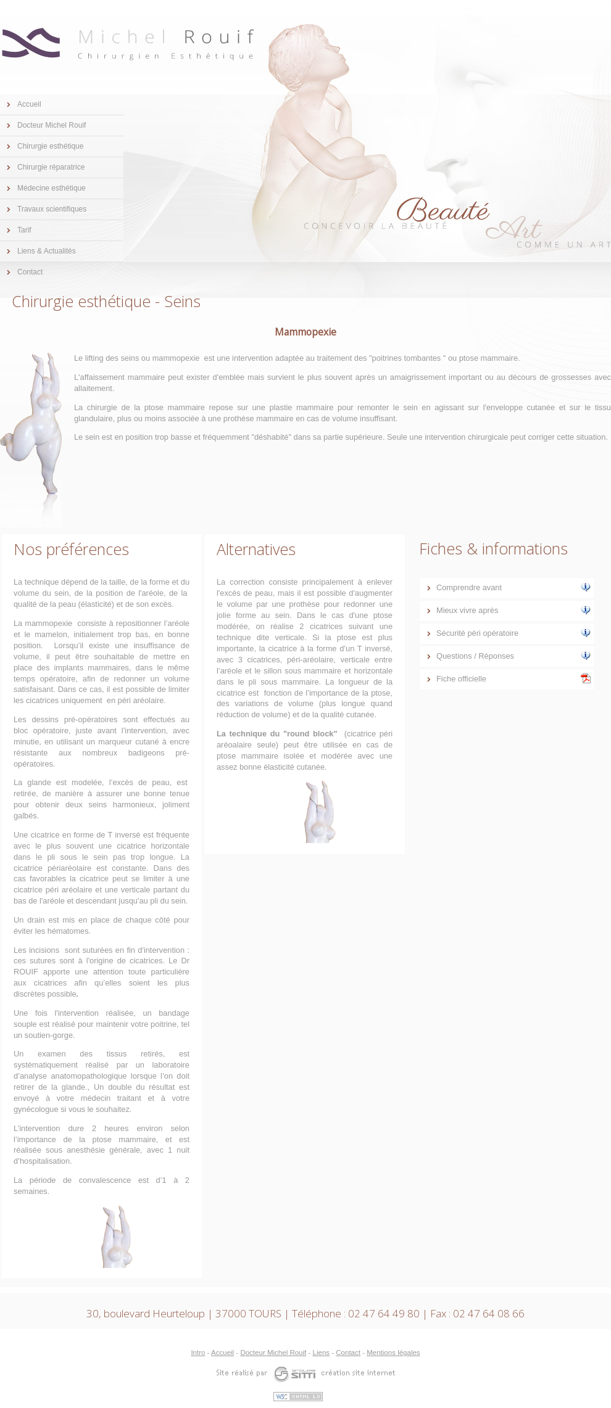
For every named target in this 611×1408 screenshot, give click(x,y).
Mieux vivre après (513, 610)
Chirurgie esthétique (50, 146)
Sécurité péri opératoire (513, 633)
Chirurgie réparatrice (51, 167)
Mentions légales (393, 1352)
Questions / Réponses (513, 656)
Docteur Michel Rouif (51, 125)
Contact (30, 272)
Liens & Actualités (46, 251)
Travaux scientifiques (51, 209)
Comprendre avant (513, 587)
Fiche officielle (513, 678)
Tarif (24, 230)
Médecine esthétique (51, 188)
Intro (198, 1352)
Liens (321, 1352)
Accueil (29, 104)
